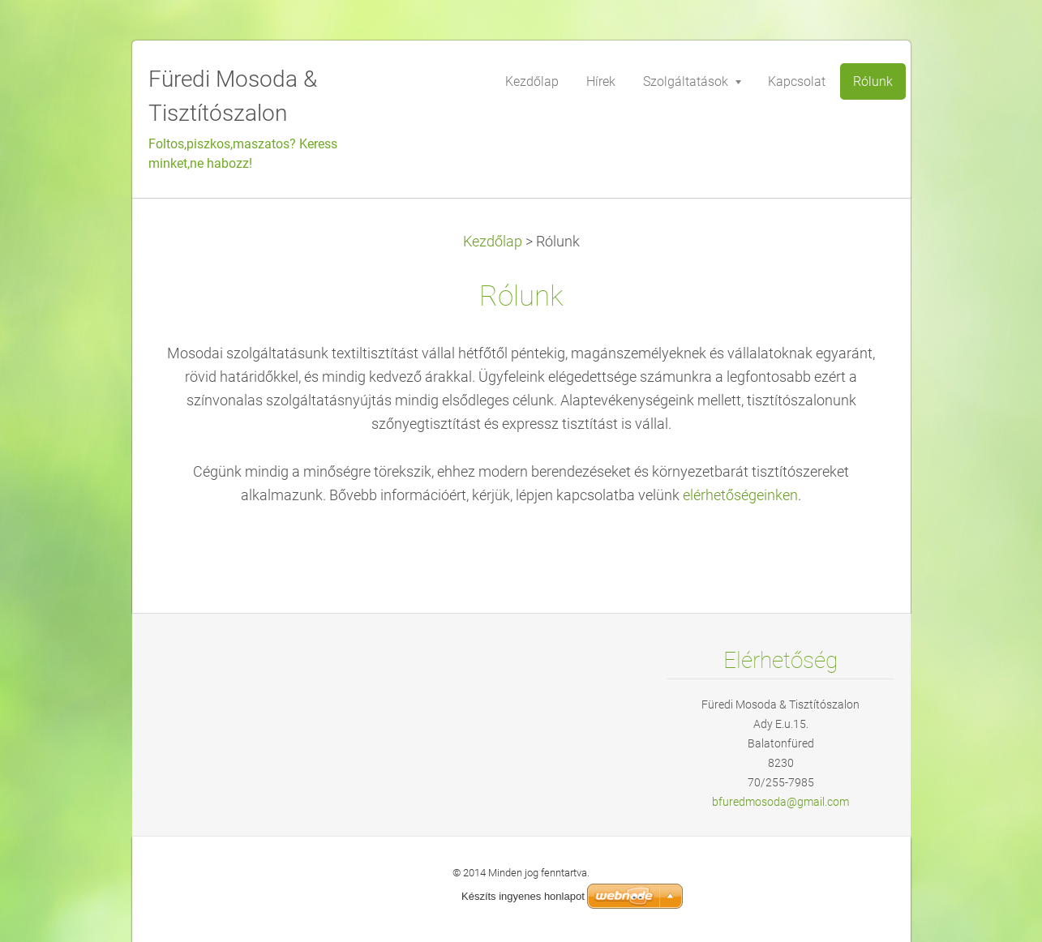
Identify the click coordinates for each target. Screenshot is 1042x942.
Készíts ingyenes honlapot (523, 896)
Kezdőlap (492, 241)
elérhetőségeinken (740, 495)
